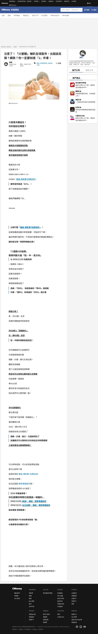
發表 (86, 10)
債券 (72, 604)
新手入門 (35, 15)
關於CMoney (12, 5)
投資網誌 (60, 593)
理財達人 (26, 15)
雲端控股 (45, 619)
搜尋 (81, 10)
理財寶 (31, 593)
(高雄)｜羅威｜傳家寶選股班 (34, 501)
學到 (58, 614)
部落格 (16, 596)
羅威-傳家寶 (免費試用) (28, 474)
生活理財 (44, 15)
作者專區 (74, 1)
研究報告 (17, 15)
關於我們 (17, 593)
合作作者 (31, 606)
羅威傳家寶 (43, 63)
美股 (9, 15)
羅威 (15, 46)
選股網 (45, 617)
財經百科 (60, 601)
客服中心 (74, 614)
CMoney (5, 3)
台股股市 (74, 593)
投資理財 (29, 1)
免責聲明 (40, 629)
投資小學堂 (60, 598)
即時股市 (36, 1)
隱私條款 (14, 629)
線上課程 (31, 601)
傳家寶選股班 (24, 483)
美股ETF (73, 601)
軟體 (30, 596)
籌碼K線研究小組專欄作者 (27, 46)
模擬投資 (51, 1)
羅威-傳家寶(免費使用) (25, 179)
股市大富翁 (46, 614)
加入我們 (17, 598)
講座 (30, 598)
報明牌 (45, 622)
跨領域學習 (59, 1)
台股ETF (73, 598)
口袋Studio (60, 617)
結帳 (89, 3)
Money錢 (65, 15)
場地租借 (74, 622)
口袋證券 (60, 606)
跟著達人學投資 (6, 46)
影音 (30, 604)
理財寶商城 (12, 1)
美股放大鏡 (60, 604)
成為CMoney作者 (76, 619)
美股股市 (74, 596)
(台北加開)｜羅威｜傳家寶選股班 (36, 505)
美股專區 (43, 1)
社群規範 (34, 629)
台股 (3, 15)
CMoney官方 (55, 15)
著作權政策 (28, 629)
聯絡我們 (66, 1)
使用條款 (21, 629)
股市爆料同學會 (22, 1)
